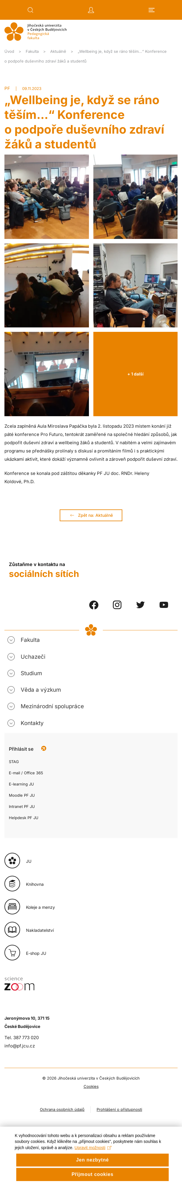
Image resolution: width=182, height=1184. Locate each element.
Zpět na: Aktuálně (91, 515)
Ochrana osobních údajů (62, 1109)
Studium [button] (31, 673)
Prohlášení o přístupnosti (119, 1109)
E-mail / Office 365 (26, 772)
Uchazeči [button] (33, 656)
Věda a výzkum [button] (41, 689)
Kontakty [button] (32, 723)
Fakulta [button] (30, 640)
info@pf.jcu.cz (19, 1046)
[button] (30, 10)
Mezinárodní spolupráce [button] (52, 706)
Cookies (91, 1086)
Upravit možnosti (92, 1154)
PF (7, 88)
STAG (14, 761)
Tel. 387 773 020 (21, 1037)
